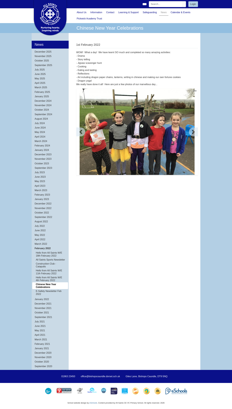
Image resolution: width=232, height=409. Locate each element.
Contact (110, 12)
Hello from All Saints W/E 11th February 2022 (49, 272)
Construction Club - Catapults (46, 265)
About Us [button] (81, 12)
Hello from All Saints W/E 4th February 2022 (49, 279)
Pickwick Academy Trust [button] (89, 18)
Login (193, 4)
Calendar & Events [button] (180, 12)
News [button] (164, 12)
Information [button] (96, 12)
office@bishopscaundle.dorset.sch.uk (100, 376)
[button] (80, 131)
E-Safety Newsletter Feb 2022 (48, 292)
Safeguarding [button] (150, 12)
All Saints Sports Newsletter (50, 259)
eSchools (93, 403)
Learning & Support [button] (128, 12)
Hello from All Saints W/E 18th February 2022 (49, 254)
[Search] (165, 4)
